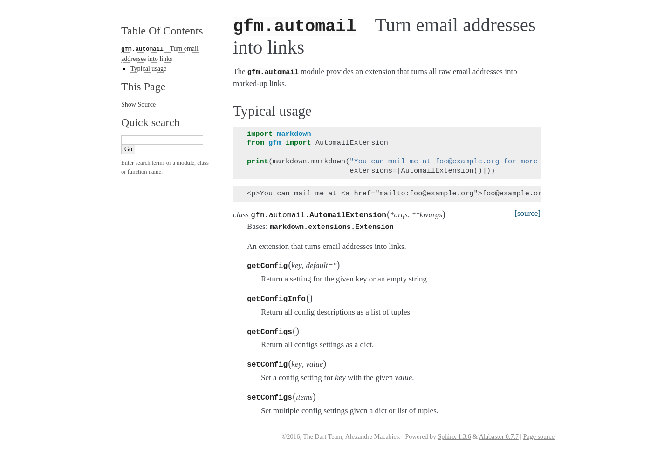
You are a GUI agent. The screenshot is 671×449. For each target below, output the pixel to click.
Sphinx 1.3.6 (454, 431)
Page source (539, 431)
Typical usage (148, 68)
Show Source (138, 104)
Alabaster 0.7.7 (499, 431)
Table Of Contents (162, 31)
